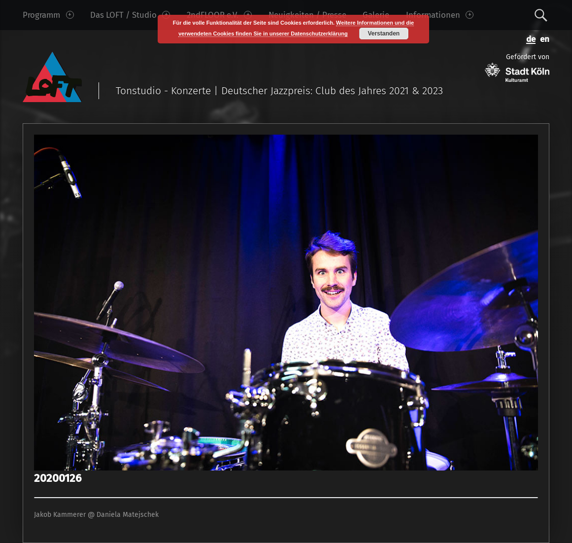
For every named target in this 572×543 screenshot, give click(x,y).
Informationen (439, 15)
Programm (48, 15)
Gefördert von (517, 67)
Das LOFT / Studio (130, 15)
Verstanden (384, 33)
